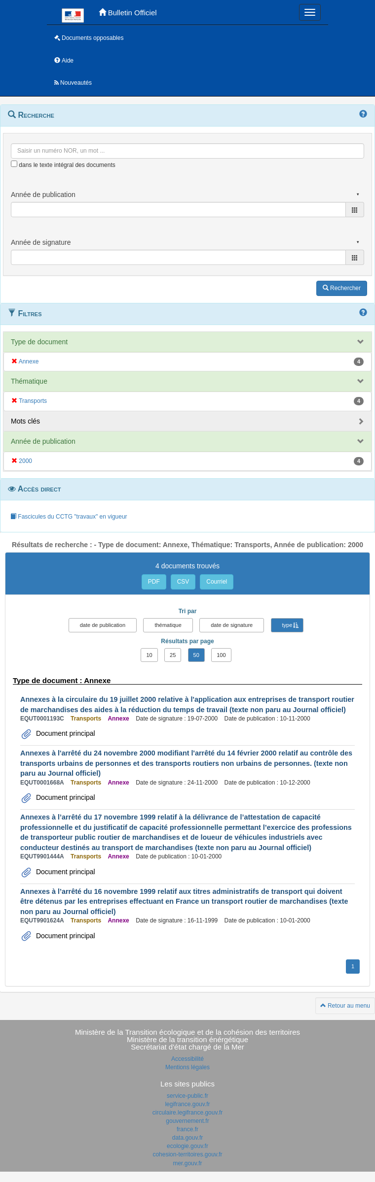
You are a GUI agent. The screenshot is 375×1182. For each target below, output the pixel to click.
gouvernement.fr (187, 1120)
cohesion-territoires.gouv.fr (187, 1154)
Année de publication (43, 441)
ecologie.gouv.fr (187, 1146)
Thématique (29, 381)
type (287, 625)
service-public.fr (187, 1095)
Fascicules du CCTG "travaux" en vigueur (68, 516)
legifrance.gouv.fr (187, 1104)
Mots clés (25, 421)
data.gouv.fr (187, 1137)
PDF (154, 581)
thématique (167, 625)
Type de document (39, 342)
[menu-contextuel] (14, 164)
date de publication (102, 625)
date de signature (232, 625)
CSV (183, 581)
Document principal (64, 733)
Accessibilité (187, 1058)
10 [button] (149, 655)
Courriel (216, 581)
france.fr (187, 1129)
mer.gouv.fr (187, 1163)
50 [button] (196, 655)
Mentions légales (187, 1067)
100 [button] (221, 655)
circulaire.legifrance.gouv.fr (187, 1112)
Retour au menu (345, 1005)
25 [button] (173, 655)
